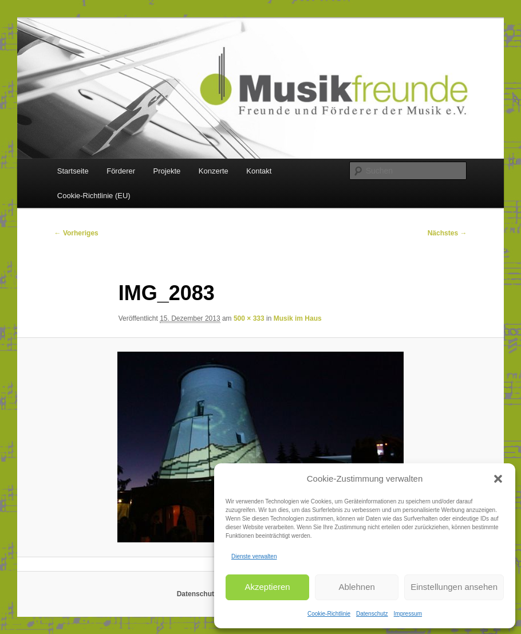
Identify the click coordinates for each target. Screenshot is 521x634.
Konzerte (213, 171)
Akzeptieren (267, 587)
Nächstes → (447, 233)
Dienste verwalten (254, 556)
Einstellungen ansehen (454, 587)
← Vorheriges (76, 233)
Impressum (408, 614)
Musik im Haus (298, 318)
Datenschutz (372, 614)
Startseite (73, 171)
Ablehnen (356, 587)
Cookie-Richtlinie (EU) (94, 195)
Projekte (167, 171)
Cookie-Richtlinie (328, 614)
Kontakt (258, 171)
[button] (498, 479)
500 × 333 (249, 318)
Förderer (120, 171)
